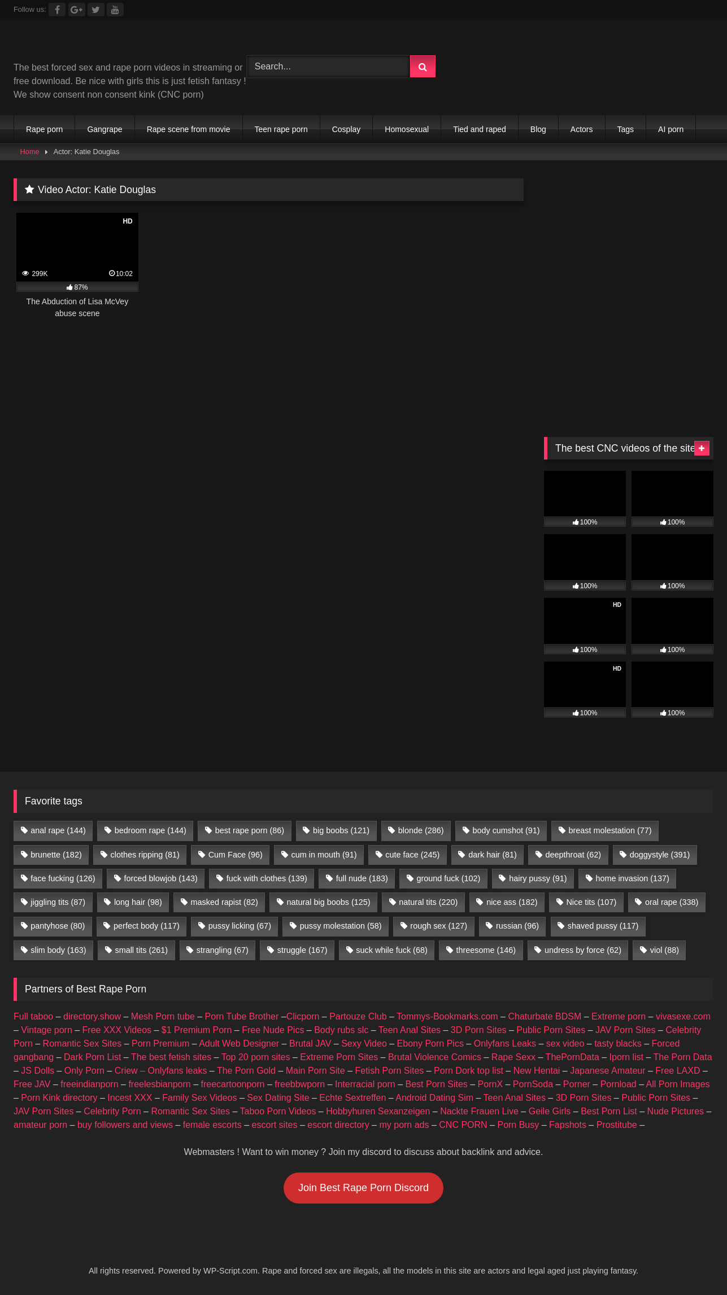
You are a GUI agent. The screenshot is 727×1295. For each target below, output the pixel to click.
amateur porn (40, 1125)
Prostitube (617, 1125)
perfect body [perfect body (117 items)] (147, 925)
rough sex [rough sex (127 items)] (438, 925)
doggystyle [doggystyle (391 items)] (660, 854)
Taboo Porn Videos (278, 1111)
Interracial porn (365, 1084)
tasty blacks (618, 1043)
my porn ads (404, 1125)
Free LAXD (677, 1070)
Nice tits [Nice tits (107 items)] (591, 902)
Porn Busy (518, 1125)
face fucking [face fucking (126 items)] (63, 878)
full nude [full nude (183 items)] (362, 878)
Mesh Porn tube (163, 1016)
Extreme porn (618, 1016)
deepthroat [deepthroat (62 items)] (573, 854)
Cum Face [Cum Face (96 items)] (235, 854)
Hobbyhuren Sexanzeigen (378, 1111)
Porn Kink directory (59, 1097)
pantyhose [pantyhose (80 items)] (58, 925)
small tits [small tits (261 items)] (141, 950)
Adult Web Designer (239, 1043)
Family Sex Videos (199, 1097)
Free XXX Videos (116, 1030)
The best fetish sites (171, 1057)
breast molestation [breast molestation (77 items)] (609, 830)
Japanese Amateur (607, 1070)
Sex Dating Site (278, 1097)
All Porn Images (678, 1084)
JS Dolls (37, 1070)
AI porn (671, 129)
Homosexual (407, 129)
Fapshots (567, 1125)
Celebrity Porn (112, 1111)
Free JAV (32, 1084)
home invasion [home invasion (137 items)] (632, 878)
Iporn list (626, 1057)
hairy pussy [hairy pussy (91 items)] (538, 878)
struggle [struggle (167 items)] (302, 950)
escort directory (338, 1125)
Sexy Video (364, 1043)
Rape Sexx (513, 1057)
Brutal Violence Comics (434, 1057)
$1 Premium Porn (197, 1030)
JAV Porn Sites (625, 1030)
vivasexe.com (683, 1016)
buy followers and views (125, 1125)
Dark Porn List (92, 1057)
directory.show (92, 1016)
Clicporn (303, 1016)
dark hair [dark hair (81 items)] (492, 854)
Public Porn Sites (550, 1030)
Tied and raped (479, 129)
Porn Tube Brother (242, 1016)
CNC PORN (463, 1125)
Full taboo (33, 1016)
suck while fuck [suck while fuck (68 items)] (391, 950)
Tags (625, 129)
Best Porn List (609, 1111)
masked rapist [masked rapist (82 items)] (224, 902)
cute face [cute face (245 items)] (412, 854)
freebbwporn (300, 1084)
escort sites (275, 1125)
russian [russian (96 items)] (517, 925)
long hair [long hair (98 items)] (138, 902)
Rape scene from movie (188, 129)
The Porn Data (683, 1057)
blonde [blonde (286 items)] (421, 830)
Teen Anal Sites (409, 1030)
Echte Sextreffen (352, 1097)
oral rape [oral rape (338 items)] (671, 902)
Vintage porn (46, 1030)
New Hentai (536, 1070)
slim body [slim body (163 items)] (58, 950)
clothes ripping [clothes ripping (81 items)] (145, 854)
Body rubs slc (341, 1030)
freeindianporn (89, 1084)
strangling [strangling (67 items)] (223, 950)
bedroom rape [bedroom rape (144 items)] (150, 830)
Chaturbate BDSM (544, 1016)
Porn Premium (160, 1043)
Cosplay (346, 129)
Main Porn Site (315, 1070)
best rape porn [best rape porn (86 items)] (249, 830)
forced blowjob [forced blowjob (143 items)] (160, 878)
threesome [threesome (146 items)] (486, 950)
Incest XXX (129, 1097)
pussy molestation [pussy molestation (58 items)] (341, 925)
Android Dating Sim (434, 1097)
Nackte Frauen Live (479, 1111)
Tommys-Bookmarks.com (447, 1016)
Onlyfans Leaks (505, 1043)
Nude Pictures (675, 1111)
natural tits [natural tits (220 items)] (428, 902)
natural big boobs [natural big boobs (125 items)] (329, 902)
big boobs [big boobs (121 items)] (341, 830)
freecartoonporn (232, 1084)
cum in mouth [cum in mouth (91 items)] (324, 854)
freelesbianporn (159, 1084)
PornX (490, 1084)
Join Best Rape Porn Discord (363, 1187)
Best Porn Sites (437, 1084)
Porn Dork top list (468, 1070)
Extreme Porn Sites (339, 1057)
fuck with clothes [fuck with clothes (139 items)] (267, 878)
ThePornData (572, 1057)
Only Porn (84, 1070)
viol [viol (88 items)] (664, 950)
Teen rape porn (281, 129)
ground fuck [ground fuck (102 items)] (449, 878)
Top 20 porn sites (255, 1057)
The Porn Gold (246, 1070)
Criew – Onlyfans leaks (161, 1070)
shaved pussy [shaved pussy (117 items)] (603, 925)
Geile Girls (550, 1111)
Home (30, 151)
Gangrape (104, 129)
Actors (582, 129)
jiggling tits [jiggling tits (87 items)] (58, 902)
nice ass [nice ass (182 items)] (511, 902)
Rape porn (44, 129)
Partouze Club (357, 1016)
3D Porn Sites (479, 1030)
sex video (565, 1043)
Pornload (618, 1084)
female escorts (212, 1125)
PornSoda (533, 1084)
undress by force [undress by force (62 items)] (583, 950)
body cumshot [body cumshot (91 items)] (505, 830)
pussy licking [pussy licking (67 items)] (239, 925)
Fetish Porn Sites (389, 1070)
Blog (538, 129)
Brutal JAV (310, 1043)
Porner (576, 1084)
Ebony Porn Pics (430, 1043)
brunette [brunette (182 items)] (56, 854)
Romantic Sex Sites (82, 1043)
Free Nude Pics (273, 1030)
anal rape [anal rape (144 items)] (58, 830)
